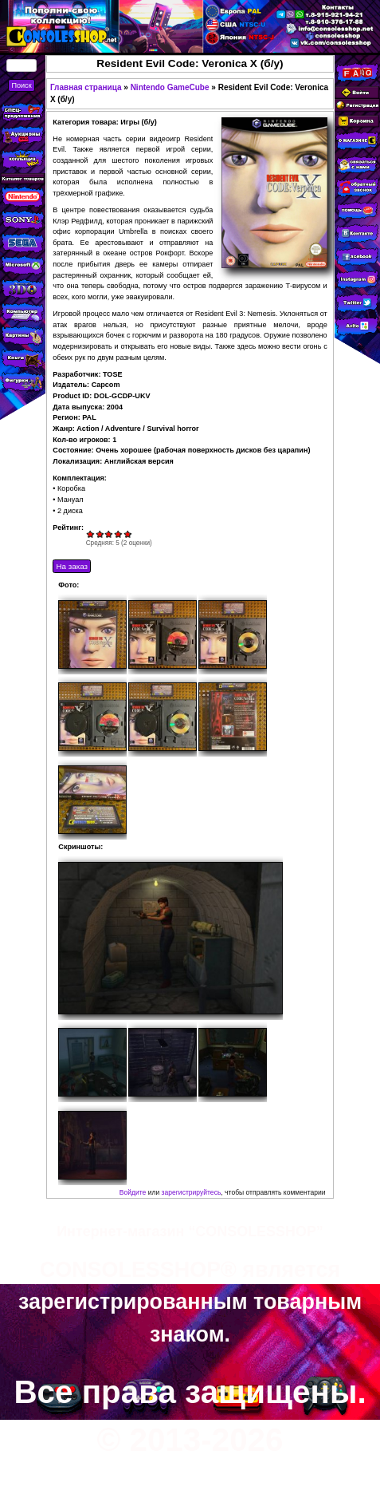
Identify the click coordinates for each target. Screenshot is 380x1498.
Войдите (133, 1192)
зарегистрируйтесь (191, 1192)
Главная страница (86, 87)
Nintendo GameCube (170, 87)
